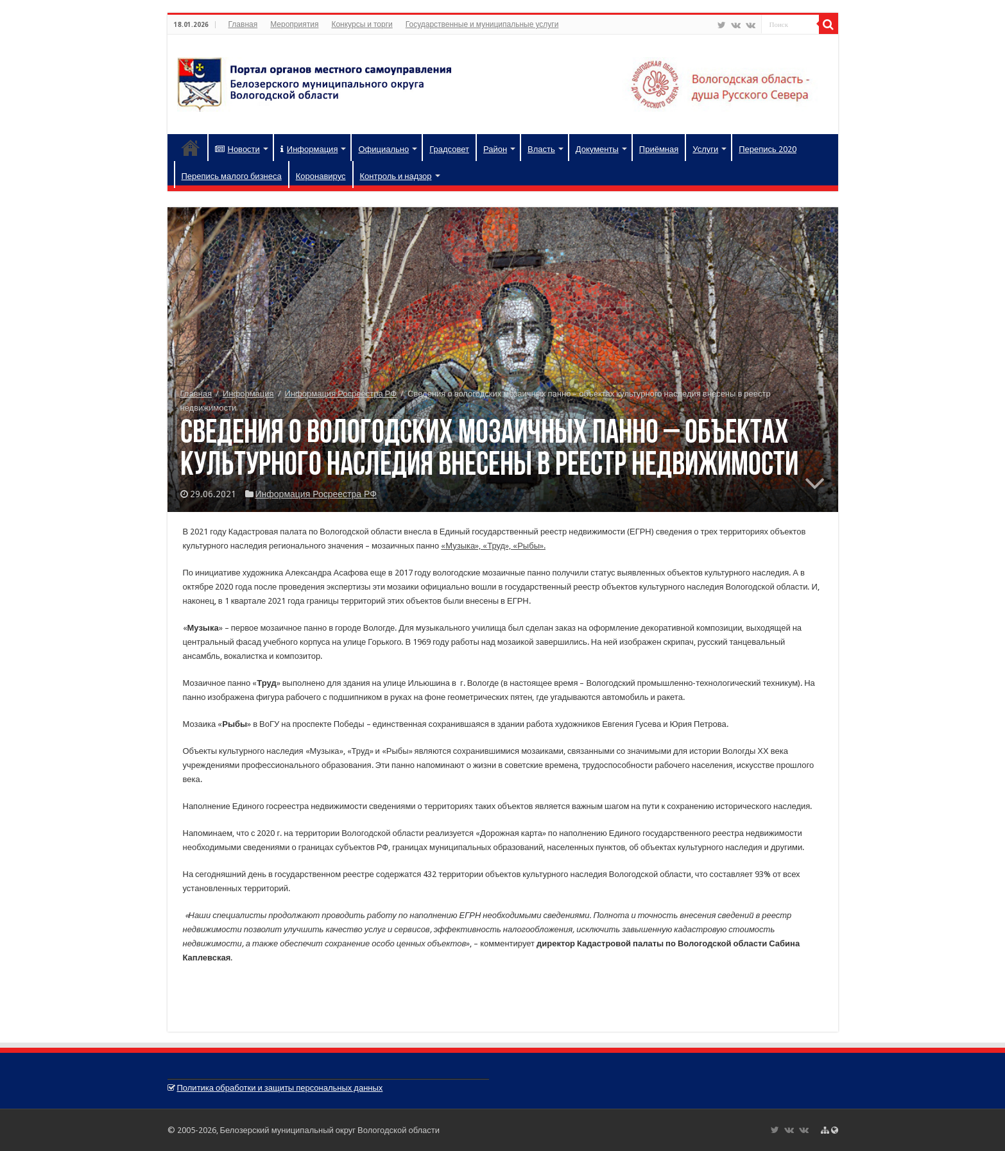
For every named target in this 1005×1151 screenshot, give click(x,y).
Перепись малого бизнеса (232, 176)
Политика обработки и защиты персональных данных (280, 1088)
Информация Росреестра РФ (341, 393)
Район (495, 149)
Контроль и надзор (396, 176)
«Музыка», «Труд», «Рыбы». (493, 545)
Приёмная (658, 149)
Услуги (705, 149)
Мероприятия (294, 24)
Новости (237, 149)
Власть (541, 149)
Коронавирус (321, 176)
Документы (597, 149)
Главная (243, 24)
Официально (383, 149)
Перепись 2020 (767, 149)
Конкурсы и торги (361, 24)
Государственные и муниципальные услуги (482, 24)
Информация (309, 149)
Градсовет (449, 149)
